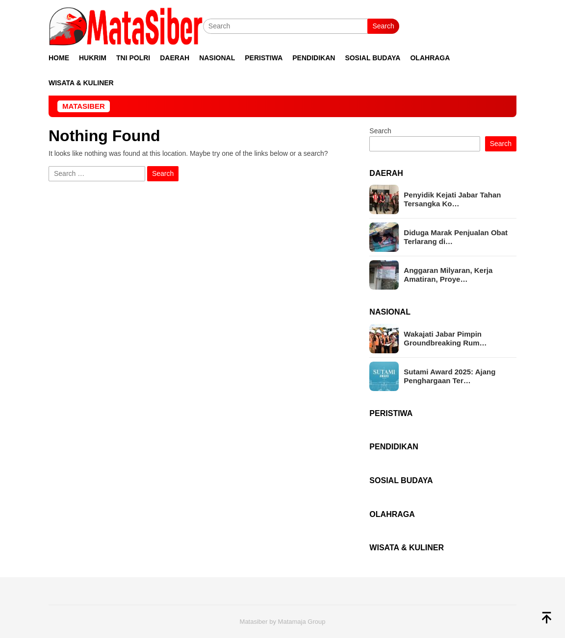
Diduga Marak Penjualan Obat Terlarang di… (456, 236)
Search (383, 26)
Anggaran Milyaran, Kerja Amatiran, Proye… (448, 274)
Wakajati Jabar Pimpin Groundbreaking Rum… (445, 338)
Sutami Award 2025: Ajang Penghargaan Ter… (449, 376)
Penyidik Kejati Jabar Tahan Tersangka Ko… (452, 199)
